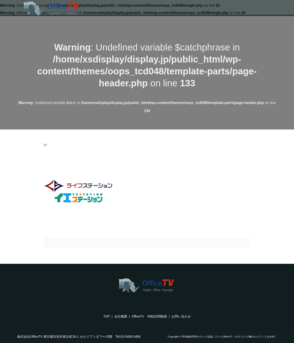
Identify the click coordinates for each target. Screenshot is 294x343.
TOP (106, 316)
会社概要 (120, 316)
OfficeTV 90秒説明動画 (149, 316)
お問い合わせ (181, 316)
